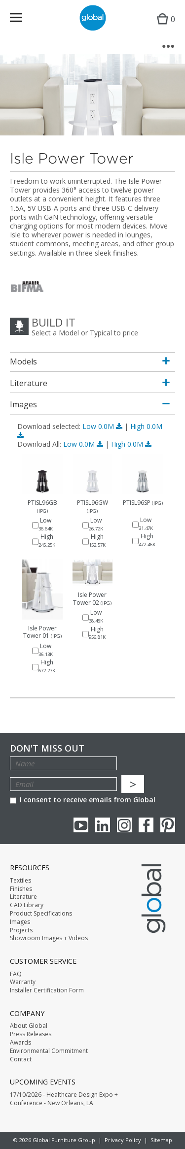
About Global (28, 1026)
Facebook (146, 825)
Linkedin (102, 825)
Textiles (20, 881)
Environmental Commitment (49, 1051)
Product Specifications (41, 914)
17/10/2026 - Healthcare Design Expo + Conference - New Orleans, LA (64, 1099)
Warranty (23, 982)
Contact (21, 1059)
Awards (20, 1043)
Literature (23, 897)
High (131, 444)
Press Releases (30, 1034)
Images (20, 922)
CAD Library (26, 905)
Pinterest (167, 825)
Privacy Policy (123, 1140)
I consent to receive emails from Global (82, 799)
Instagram (124, 825)
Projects (21, 930)
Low (103, 426)
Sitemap (161, 1140)
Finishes (21, 889)
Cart (163, 27)
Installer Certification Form (47, 990)
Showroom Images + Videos (49, 938)
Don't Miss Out (47, 748)
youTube (81, 825)
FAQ (16, 974)
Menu (22, 19)
